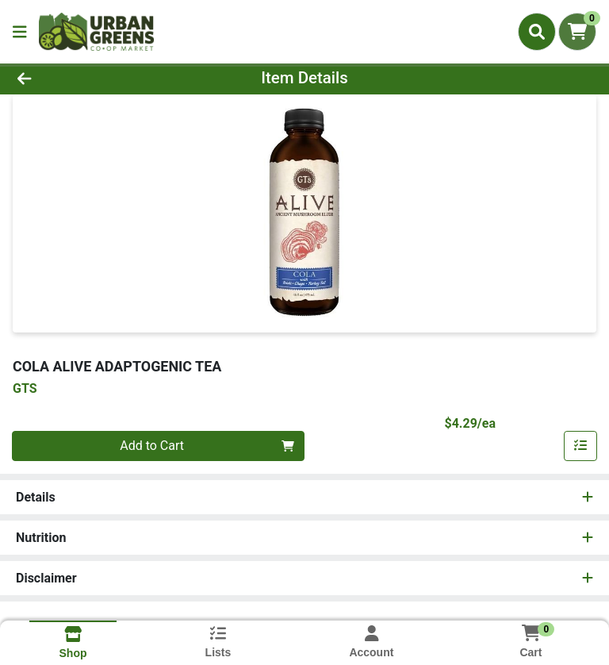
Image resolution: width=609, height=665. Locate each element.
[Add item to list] (580, 446)
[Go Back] (86, 77)
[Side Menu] (20, 32)
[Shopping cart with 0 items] (577, 32)
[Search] (537, 32)
